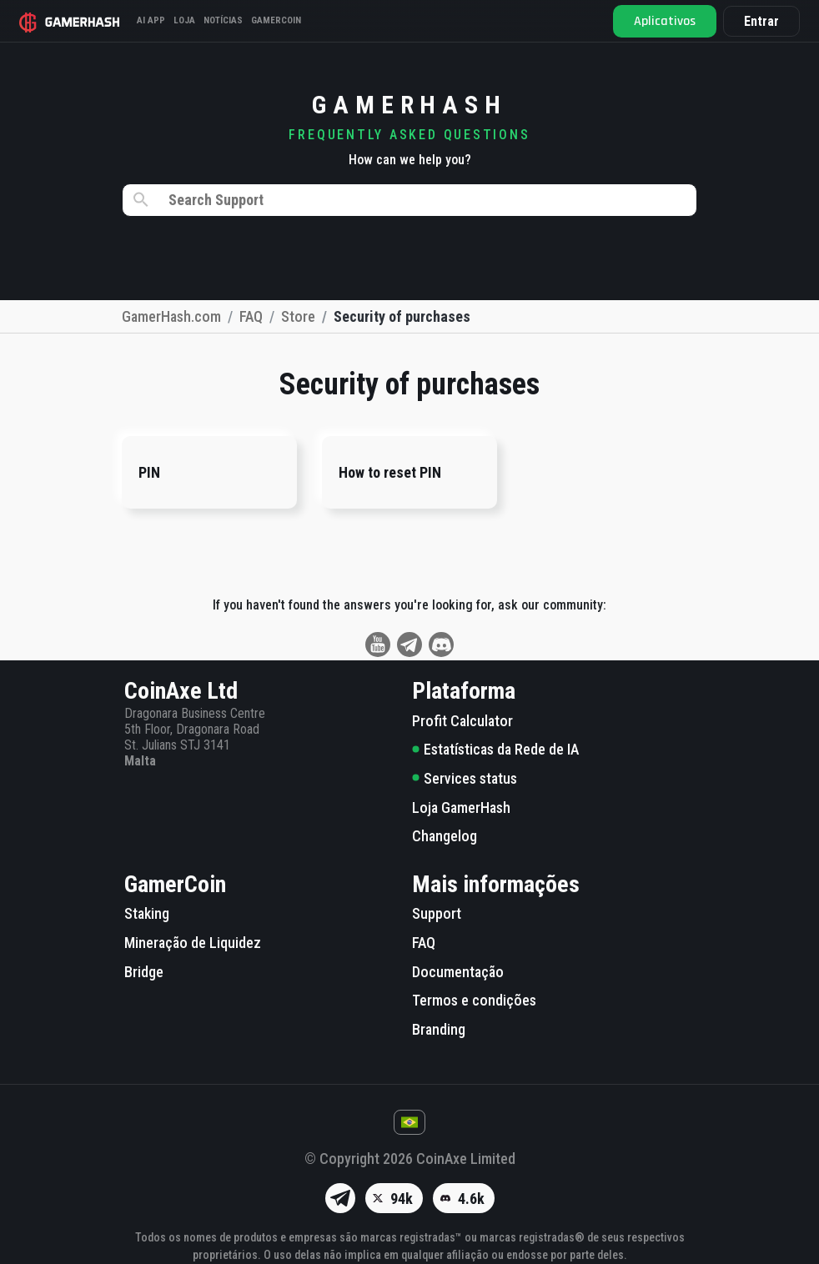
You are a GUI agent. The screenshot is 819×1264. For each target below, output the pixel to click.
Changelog (444, 836)
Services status (464, 778)
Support (436, 913)
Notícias (224, 20)
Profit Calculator (462, 721)
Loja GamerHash (461, 807)
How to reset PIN (390, 472)
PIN (149, 472)
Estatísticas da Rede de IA (495, 749)
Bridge (143, 972)
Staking (146, 913)
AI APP (152, 20)
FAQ (423, 942)
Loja (185, 20)
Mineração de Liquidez (192, 942)
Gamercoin (277, 20)
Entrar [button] (760, 21)
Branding (438, 1029)
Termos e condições (474, 1000)
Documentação (458, 972)
